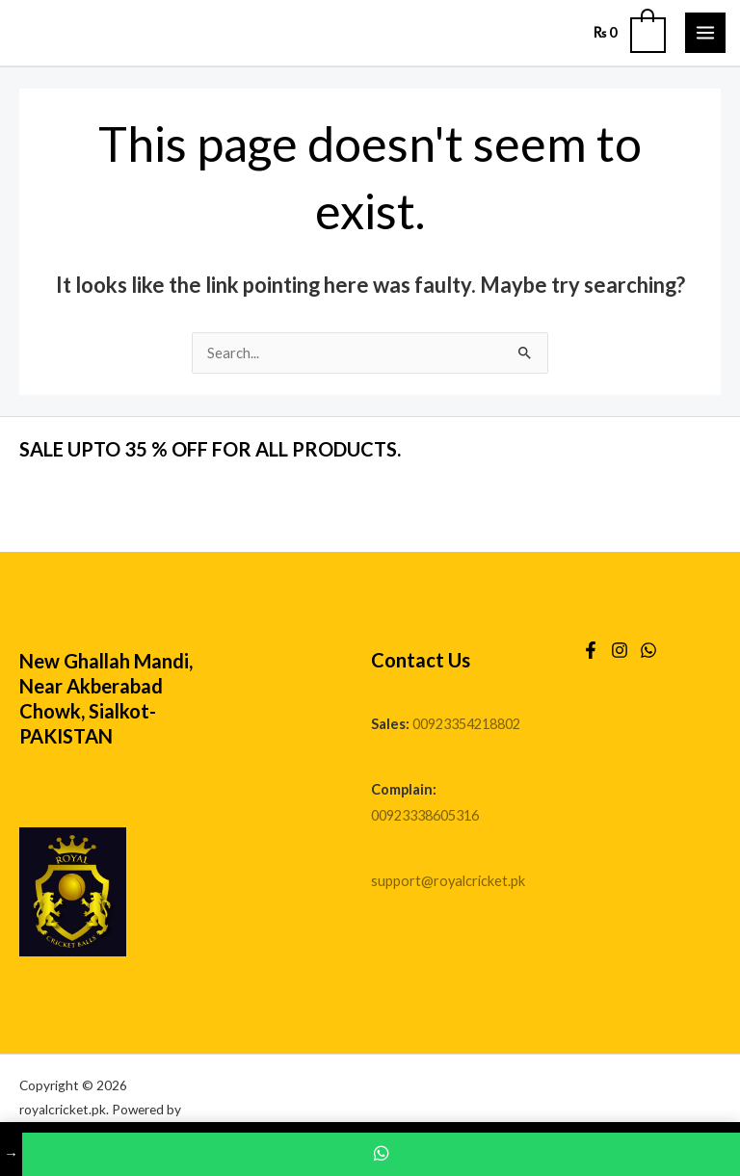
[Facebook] (590, 650)
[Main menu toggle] (705, 33)
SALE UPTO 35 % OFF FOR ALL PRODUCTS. (210, 448)
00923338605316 (425, 815)
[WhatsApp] (648, 650)
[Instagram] (619, 650)
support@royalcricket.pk (448, 881)
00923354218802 (466, 724)
